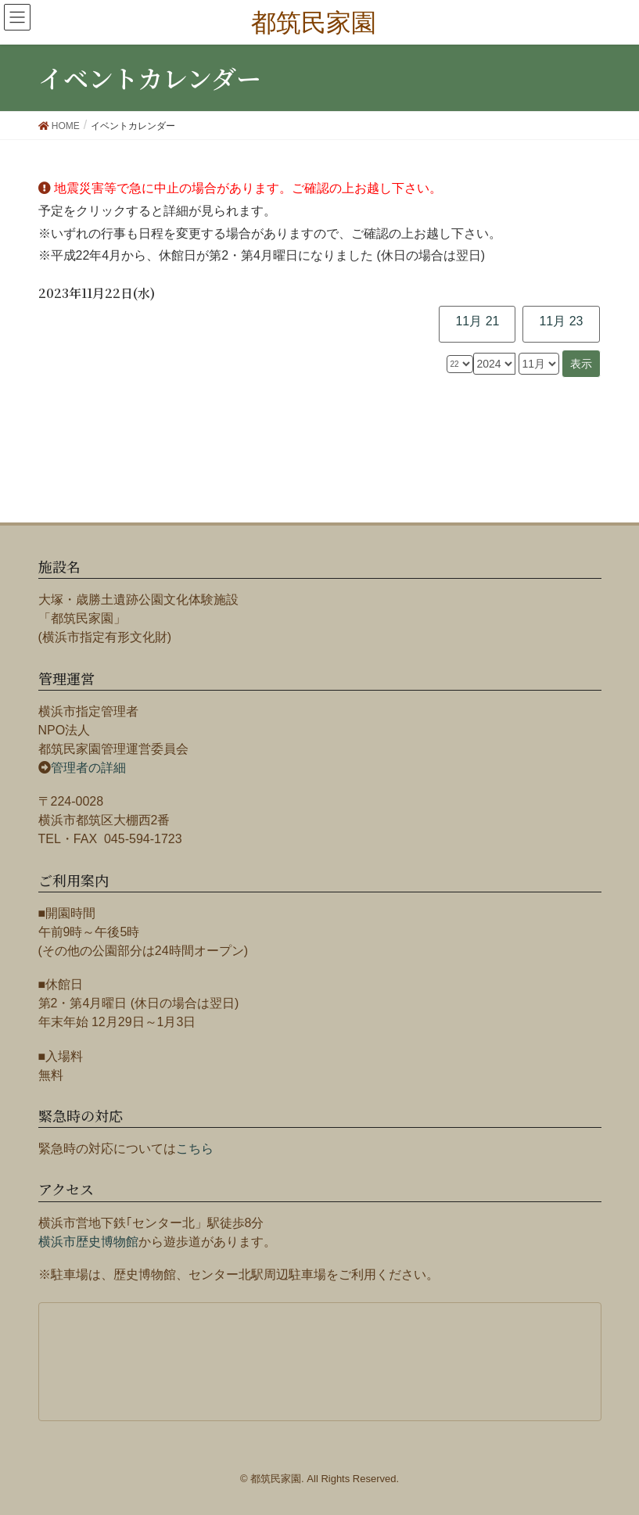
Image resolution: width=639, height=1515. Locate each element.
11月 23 (561, 321)
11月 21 (477, 321)
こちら (195, 1148)
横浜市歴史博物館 (88, 1241)
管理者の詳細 (88, 767)
